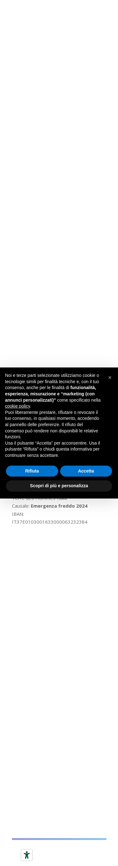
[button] (110, 377)
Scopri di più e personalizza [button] (59, 485)
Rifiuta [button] (32, 470)
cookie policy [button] (17, 406)
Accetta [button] (86, 470)
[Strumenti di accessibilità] (27, 855)
